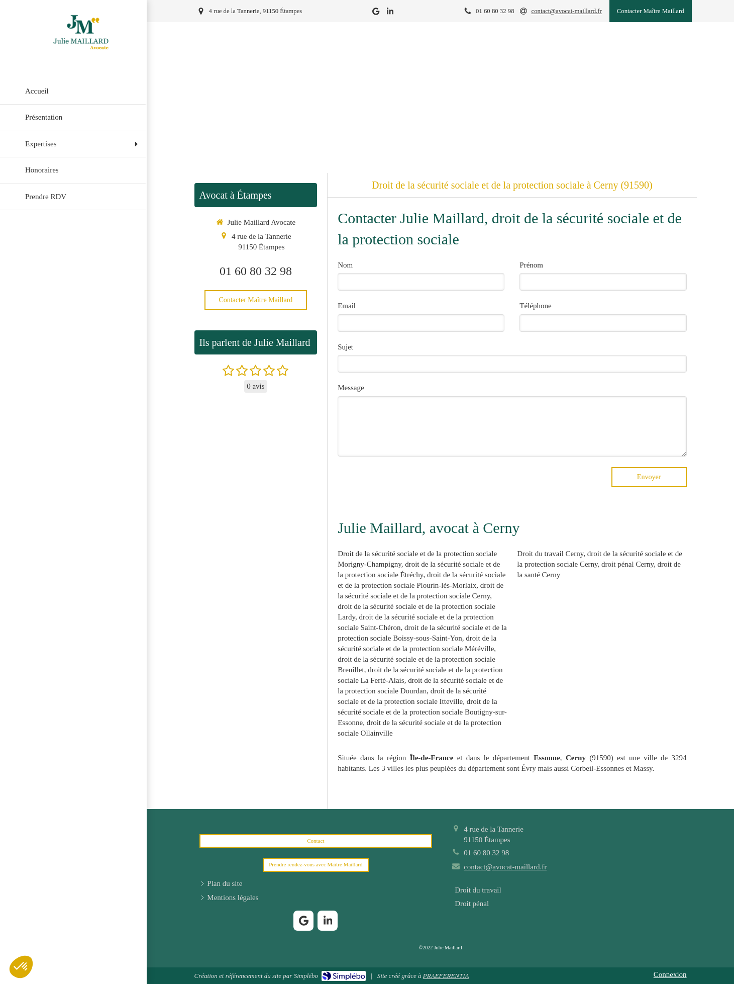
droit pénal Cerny (627, 564)
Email (347, 306)
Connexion (670, 974)
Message (351, 388)
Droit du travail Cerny (550, 554)
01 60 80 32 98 (256, 271)
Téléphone (535, 306)
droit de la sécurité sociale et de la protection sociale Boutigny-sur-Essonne (422, 712)
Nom (345, 265)
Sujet (345, 347)
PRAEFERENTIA (446, 975)
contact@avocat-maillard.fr (505, 867)
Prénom (531, 265)
